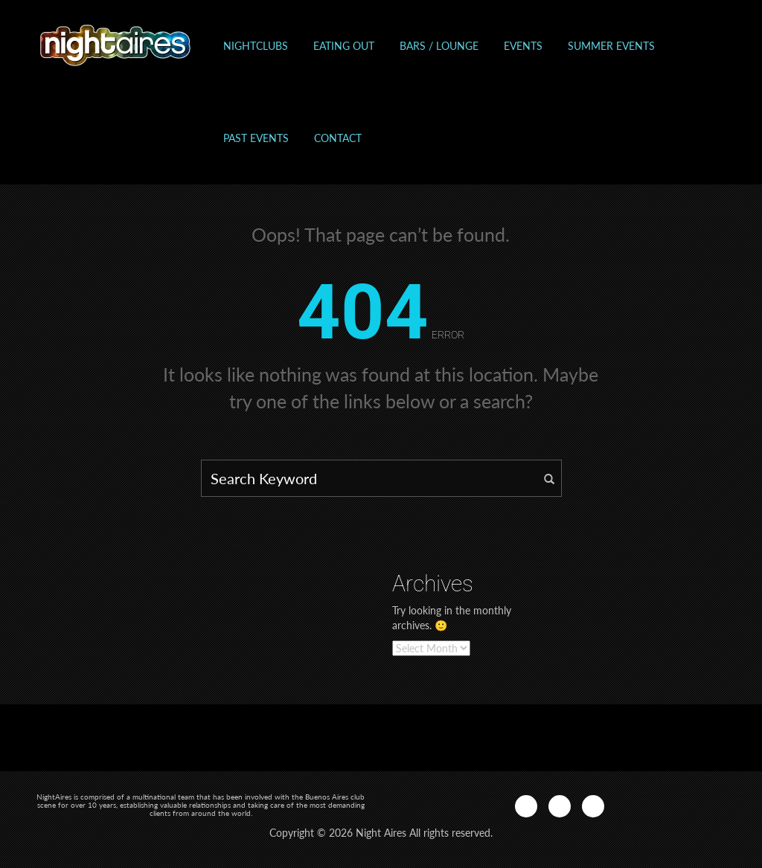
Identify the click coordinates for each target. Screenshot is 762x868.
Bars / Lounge (439, 45)
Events (523, 45)
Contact (338, 138)
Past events (256, 138)
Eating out (343, 45)
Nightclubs (255, 45)
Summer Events (611, 45)
